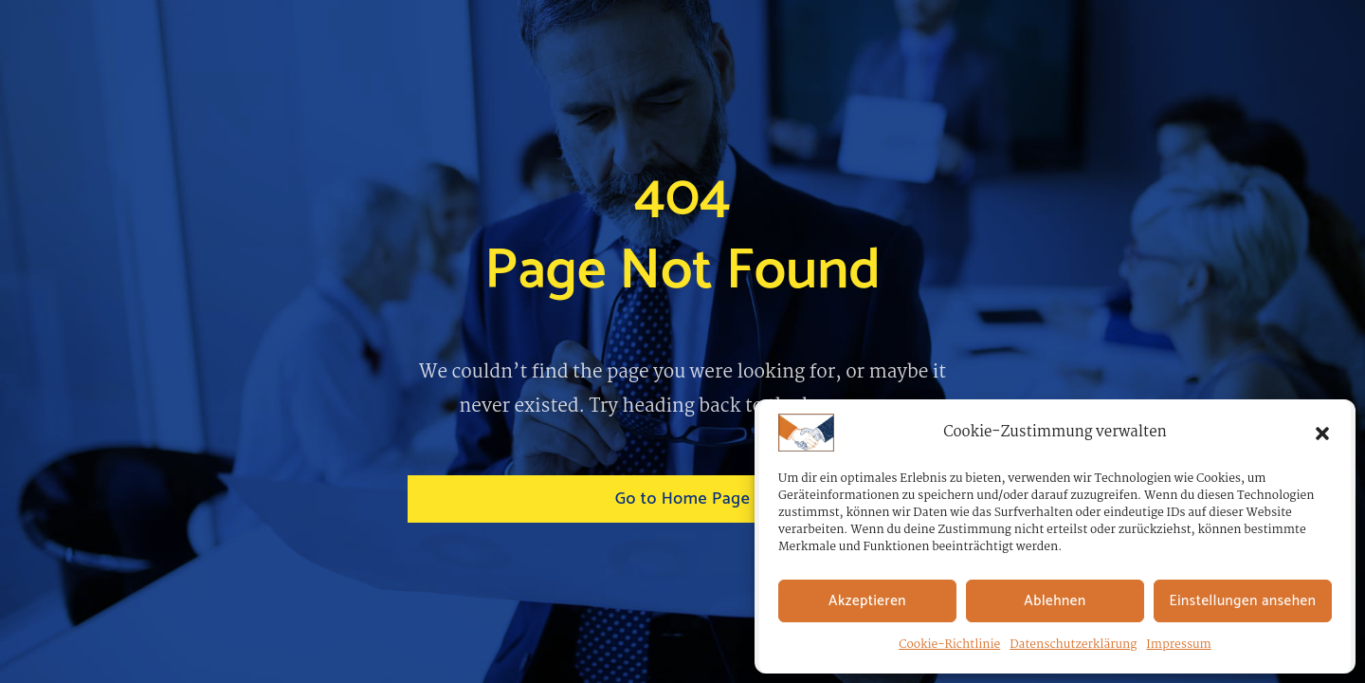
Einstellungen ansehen (1243, 601)
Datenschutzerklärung (1073, 645)
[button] (1322, 432)
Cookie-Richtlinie (949, 645)
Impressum (1178, 645)
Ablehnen (1054, 601)
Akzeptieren (867, 601)
